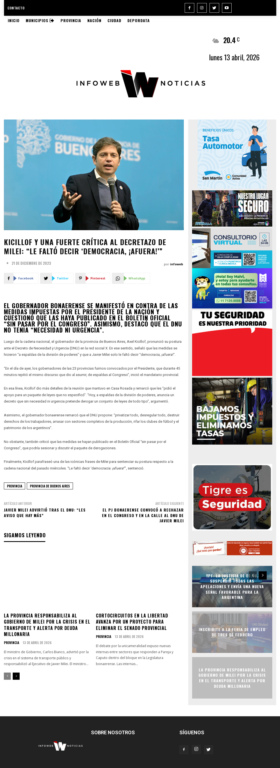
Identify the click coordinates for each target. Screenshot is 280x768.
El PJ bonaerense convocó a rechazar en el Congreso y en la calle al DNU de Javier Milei (143, 515)
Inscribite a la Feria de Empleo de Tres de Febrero (232, 632)
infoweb (176, 264)
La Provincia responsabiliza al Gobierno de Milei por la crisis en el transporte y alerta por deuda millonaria (47, 624)
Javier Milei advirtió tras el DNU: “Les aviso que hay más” (45, 512)
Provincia (11, 642)
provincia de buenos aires (50, 486)
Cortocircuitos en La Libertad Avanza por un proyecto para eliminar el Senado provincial (132, 621)
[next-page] (16, 676)
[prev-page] (7, 676)
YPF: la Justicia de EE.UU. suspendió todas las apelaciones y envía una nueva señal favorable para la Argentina (232, 586)
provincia (14, 486)
